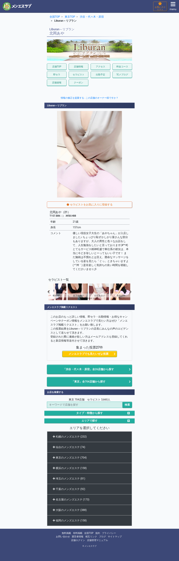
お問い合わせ (63, 536)
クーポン (78, 82)
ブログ (102, 536)
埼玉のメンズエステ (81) (69, 478)
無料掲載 (66, 533)
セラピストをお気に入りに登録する (89, 204)
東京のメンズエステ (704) (70, 457)
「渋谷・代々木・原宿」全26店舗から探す (88, 369)
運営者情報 (77, 536)
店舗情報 (78, 66)
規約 (97, 533)
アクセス (100, 66)
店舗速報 (56, 82)
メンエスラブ (90, 546)
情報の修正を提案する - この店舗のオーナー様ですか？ (89, 97)
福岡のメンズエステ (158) (70, 520)
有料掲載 (77, 533)
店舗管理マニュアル (97, 540)
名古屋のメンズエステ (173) (71, 499)
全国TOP (88, 533)
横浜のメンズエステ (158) (70, 468)
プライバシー (109, 533)
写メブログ (122, 74)
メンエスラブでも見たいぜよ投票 (88, 353)
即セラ (56, 74)
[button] (53, 291)
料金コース (122, 66)
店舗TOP (56, 66)
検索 (127, 404)
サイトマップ (115, 536)
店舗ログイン (78, 540)
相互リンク (91, 536)
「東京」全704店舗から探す (88, 381)
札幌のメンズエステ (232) (70, 436)
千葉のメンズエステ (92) (69, 489)
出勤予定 (100, 74)
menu (173, 7)
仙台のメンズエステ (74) (69, 447)
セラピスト (78, 74)
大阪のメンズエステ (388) (70, 510)
